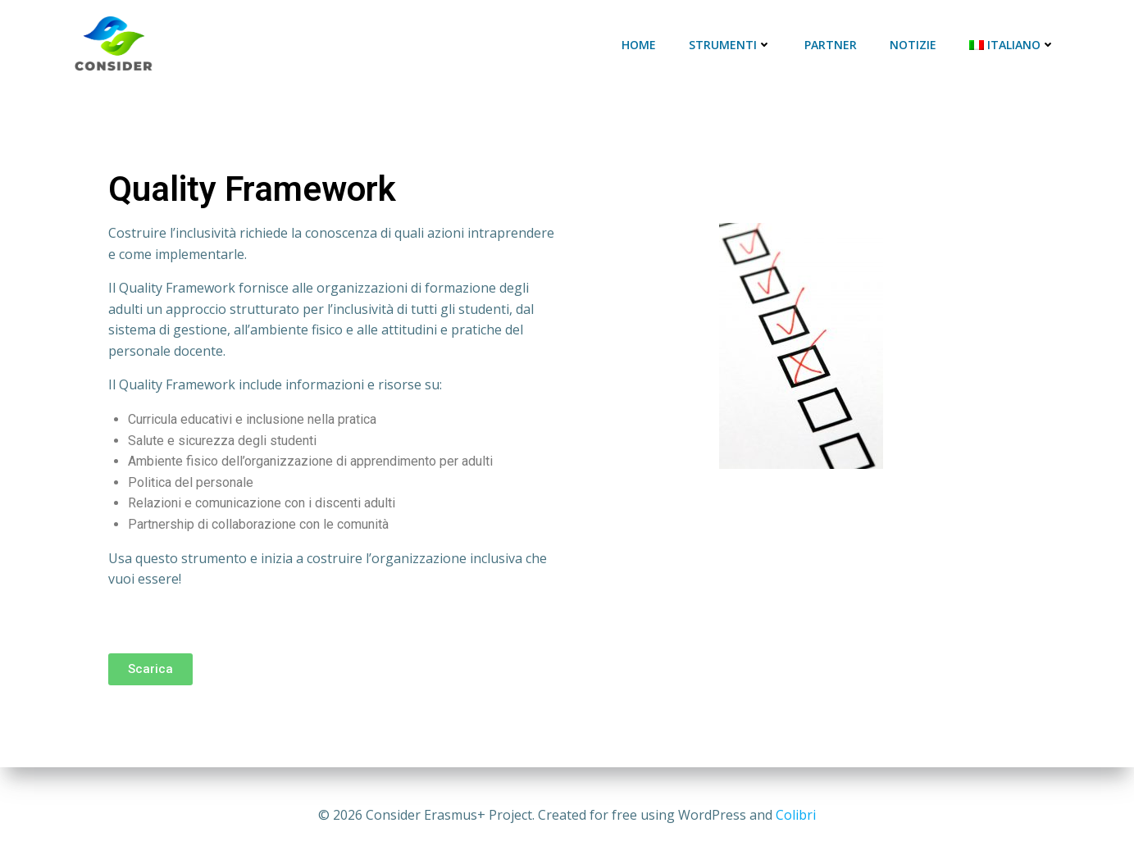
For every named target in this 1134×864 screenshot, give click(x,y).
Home (639, 44)
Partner (830, 44)
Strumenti (730, 44)
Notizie (913, 44)
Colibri (796, 815)
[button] (150, 669)
